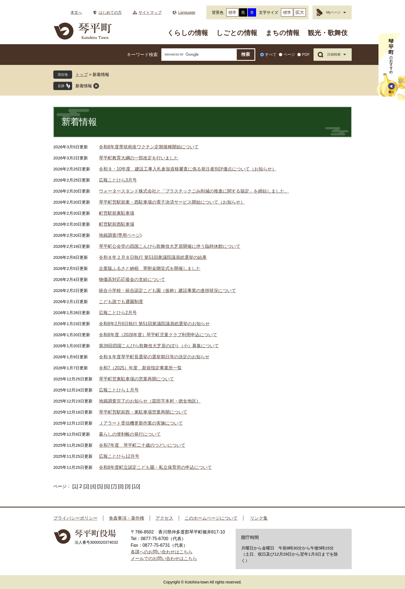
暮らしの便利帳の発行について (130, 434)
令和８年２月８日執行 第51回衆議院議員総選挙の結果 (153, 257)
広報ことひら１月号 (119, 390)
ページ (289, 54)
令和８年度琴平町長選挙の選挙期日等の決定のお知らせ (154, 356)
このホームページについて (211, 518)
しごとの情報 (236, 32)
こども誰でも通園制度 (121, 301)
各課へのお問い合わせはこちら (162, 551)
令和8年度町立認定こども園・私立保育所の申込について (155, 467)
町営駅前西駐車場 (116, 224)
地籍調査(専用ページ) (120, 235)
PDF (306, 54)
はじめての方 (110, 12)
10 (136, 486)
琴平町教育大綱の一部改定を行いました (138, 158)
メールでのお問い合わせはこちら (164, 558)
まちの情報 (282, 32)
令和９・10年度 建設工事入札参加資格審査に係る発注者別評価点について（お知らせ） (187, 169)
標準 (232, 12)
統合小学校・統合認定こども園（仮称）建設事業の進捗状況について (167, 290)
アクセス (164, 518)
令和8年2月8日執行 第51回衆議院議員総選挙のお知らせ (154, 323)
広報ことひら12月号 (119, 456)
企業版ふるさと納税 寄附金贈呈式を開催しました (150, 268)
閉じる (96, 86)
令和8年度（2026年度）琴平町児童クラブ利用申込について (158, 334)
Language (186, 12)
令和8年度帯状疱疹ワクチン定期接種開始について (149, 146)
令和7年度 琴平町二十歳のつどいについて (142, 445)
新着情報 (83, 85)
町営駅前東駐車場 (116, 213)
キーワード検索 (142, 54)
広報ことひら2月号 (118, 312)
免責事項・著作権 (126, 518)
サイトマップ (150, 12)
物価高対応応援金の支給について (132, 279)
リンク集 (259, 518)
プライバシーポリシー (75, 518)
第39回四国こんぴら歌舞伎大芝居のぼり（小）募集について (159, 345)
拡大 (299, 12)
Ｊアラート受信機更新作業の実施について (141, 423)
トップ (81, 74)
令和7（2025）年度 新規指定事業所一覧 (140, 368)
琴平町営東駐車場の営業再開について (136, 379)
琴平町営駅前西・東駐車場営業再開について (143, 412)
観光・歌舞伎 (328, 32)
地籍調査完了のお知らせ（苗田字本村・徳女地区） (150, 401)
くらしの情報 (187, 32)
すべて (271, 54)
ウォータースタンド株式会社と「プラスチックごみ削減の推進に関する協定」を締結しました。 (194, 191)
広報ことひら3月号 (118, 180)
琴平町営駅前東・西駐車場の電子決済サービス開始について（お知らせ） (172, 202)
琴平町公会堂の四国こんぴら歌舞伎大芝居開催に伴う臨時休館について (169, 246)
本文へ (76, 12)
